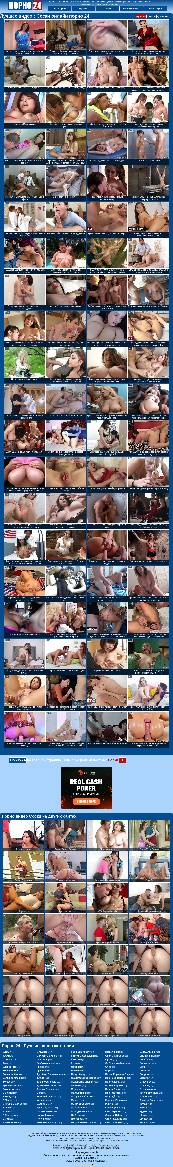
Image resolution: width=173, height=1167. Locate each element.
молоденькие (79, 1111)
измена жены (45, 1111)
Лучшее (83, 8)
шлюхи (144, 1118)
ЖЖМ (6, 1055)
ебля (40, 1092)
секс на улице (113, 1118)
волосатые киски (47, 1055)
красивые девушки (82, 1055)
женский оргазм (46, 1096)
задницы (42, 1104)
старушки (145, 1081)
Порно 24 (18, 760)
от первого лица (115, 1063)
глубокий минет (46, 1063)
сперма (144, 1078)
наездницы (77, 1118)
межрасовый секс (82, 1096)
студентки (146, 1089)
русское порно (114, 1100)
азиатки (7, 1059)
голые (40, 1066)
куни (74, 1063)
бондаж (7, 1081)
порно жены (112, 1081)
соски (143, 1070)
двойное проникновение (51, 1074)
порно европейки (115, 1078)
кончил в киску (80, 1052)
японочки (145, 1122)
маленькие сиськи (82, 1081)
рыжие (109, 1104)
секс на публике (115, 1115)
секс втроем (112, 1107)
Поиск (107, 8)
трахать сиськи (149, 1100)
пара (108, 1070)
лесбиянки (77, 1070)
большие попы (12, 1070)
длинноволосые (46, 1081)
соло (143, 1066)
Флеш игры (155, 8)
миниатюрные (79, 1107)
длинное (162, 16)
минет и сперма (80, 1104)
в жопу (7, 1096)
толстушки (146, 1096)
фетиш (143, 1107)
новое (151, 16)
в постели (9, 1115)
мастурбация (79, 1092)
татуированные (149, 1092)
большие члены (12, 1078)
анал (5, 1063)
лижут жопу (78, 1074)
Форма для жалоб (86, 1152)
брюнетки (8, 1089)
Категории (60, 8)
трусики (144, 1104)
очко (108, 1066)
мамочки (76, 1085)
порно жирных (114, 1085)
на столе (76, 1115)
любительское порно (83, 1078)
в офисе (8, 1107)
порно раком (113, 1089)
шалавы (145, 1115)
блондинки (9, 1066)
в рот (6, 1118)
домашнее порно (47, 1085)
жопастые (43, 1100)
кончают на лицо (47, 1122)
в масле (7, 1100)
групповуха (44, 1070)
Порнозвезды (131, 8)
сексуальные (147, 1052)
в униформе (10, 1122)
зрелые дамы (45, 1107)
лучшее (141, 16)
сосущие (145, 1074)
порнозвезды (113, 1092)
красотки (76, 1059)
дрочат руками (45, 1089)
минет (74, 1100)
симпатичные (148, 1055)
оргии (109, 1059)
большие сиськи (12, 1074)
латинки (76, 1066)
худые (143, 1111)
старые (144, 1085)
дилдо (40, 1078)
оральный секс (114, 1055)
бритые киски (11, 1085)
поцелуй (110, 1096)
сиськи (144, 1059)
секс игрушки (113, 1111)
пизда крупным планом (119, 1074)
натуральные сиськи (83, 1122)
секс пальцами (114, 1122)
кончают (42, 1118)
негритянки (112, 1052)
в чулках (42, 1052)
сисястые (145, 1063)
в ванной (8, 1092)
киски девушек (46, 1115)
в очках (7, 1111)
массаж (75, 1089)
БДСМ (6, 1052)
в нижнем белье (12, 1104)
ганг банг (42, 1059)
